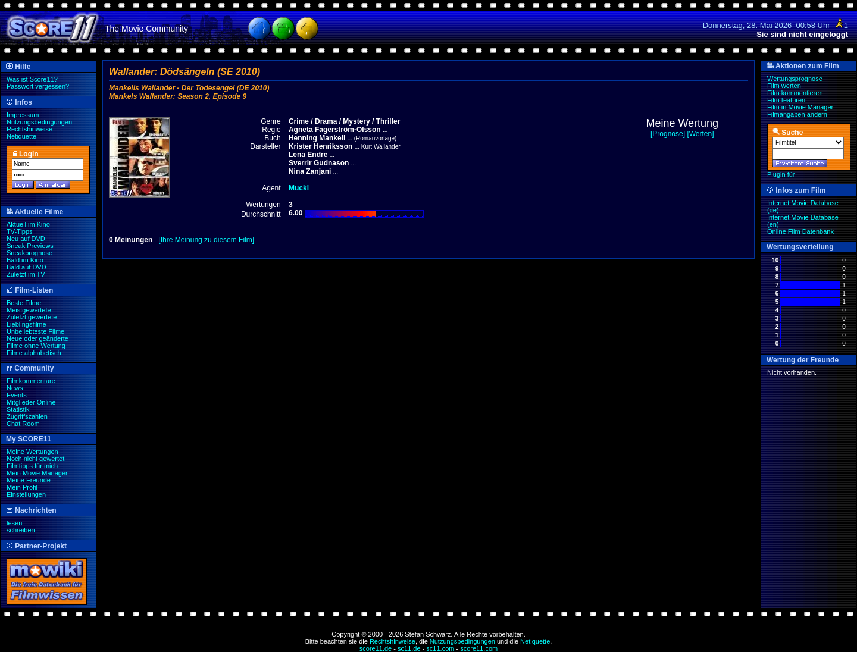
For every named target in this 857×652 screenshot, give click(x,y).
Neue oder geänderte (37, 338)
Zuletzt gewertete (32, 317)
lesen (14, 522)
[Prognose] (667, 134)
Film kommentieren (795, 92)
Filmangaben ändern (797, 114)
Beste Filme (24, 302)
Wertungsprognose (794, 78)
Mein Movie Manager (37, 473)
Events (17, 395)
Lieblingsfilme (26, 324)
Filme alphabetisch (34, 352)
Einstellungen (26, 494)
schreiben (21, 530)
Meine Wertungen (32, 451)
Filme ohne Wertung (36, 345)
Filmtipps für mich (32, 465)
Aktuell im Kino (28, 224)
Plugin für (781, 174)
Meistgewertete (29, 310)
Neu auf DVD (26, 238)
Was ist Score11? (32, 79)
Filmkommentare (31, 380)
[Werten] (700, 134)
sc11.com (440, 648)
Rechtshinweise (29, 129)
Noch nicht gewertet (35, 458)
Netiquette (21, 136)
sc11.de (409, 648)
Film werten (784, 85)
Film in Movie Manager (800, 107)
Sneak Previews (30, 245)
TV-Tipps (20, 231)
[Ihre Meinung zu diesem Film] (206, 240)
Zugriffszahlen (27, 416)
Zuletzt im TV (26, 274)
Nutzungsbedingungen (39, 122)
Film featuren (786, 100)
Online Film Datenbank (800, 231)
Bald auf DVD (26, 267)
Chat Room (23, 423)
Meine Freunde (29, 480)
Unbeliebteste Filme (35, 331)
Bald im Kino (25, 260)
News (15, 387)
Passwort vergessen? (38, 86)
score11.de (375, 648)
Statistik (18, 409)
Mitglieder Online (31, 402)
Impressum (23, 114)
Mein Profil (22, 487)
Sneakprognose (29, 252)
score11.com (479, 648)
